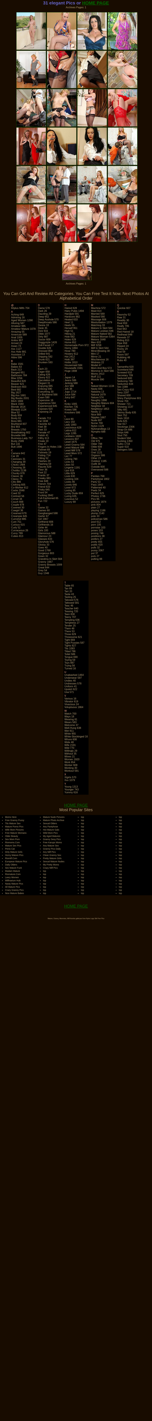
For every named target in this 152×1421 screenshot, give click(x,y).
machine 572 (98, 308)
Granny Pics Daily (52, 849)
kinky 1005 (71, 404)
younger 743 (71, 789)
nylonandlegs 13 (100, 428)
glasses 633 (45, 539)
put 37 (94, 553)
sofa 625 (122, 421)
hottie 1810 (71, 362)
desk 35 (42, 328)
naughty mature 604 (102, 403)
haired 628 (71, 308)
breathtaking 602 (20, 432)
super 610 (123, 446)
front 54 (43, 492)
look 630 (70, 476)
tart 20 (68, 591)
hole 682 (70, 336)
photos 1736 (98, 496)
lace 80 (69, 419)
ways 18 (69, 716)
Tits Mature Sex (13, 823)
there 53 (69, 631)
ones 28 (96, 449)
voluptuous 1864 (73, 707)
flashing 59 (44, 464)
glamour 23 (44, 536)
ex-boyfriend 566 (48, 394)
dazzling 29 (44, 313)
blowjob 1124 (18, 409)
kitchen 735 (71, 406)
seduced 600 (124, 378)
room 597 (123, 354)
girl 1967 (43, 519)
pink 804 (96, 504)
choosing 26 (18, 467)
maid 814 (96, 311)
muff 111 (96, 376)
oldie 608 (96, 446)
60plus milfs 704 (20, 308)
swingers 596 (124, 449)
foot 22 (42, 472)
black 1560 (17, 404)
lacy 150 (70, 422)
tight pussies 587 (74, 642)
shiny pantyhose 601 (129, 398)
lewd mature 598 (74, 447)
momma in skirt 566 (102, 371)
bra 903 (15, 426)
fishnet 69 (44, 449)
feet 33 (42, 429)
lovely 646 (71, 484)
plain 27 (95, 507)
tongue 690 (71, 657)
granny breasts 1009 (50, 564)
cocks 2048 (18, 490)
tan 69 (68, 588)
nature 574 (97, 397)
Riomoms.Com (12, 842)
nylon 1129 (97, 426)
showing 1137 (125, 406)
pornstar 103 (98, 527)
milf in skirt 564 (100, 348)
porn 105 (96, 524)
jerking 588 (71, 383)
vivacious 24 (71, 704)
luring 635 (71, 496)
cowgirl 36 (17, 510)
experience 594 (47, 403)
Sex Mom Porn (12, 839)
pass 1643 (97, 484)
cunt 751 (16, 521)
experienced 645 (47, 406)
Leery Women (12, 877)
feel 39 (42, 426)
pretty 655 (96, 541)
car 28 (15, 456)
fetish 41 (43, 435)
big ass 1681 (18, 395)
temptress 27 (72, 622)
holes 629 (70, 339)
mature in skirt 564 (101, 328)
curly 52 (16, 527)
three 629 (70, 634)
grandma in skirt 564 (50, 559)
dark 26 (42, 311)
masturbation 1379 (101, 322)
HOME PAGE (95, 2)
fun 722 (42, 501)
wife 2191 (70, 745)
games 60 (44, 510)
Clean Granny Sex (52, 855)
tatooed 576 (71, 600)
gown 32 (43, 556)
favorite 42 (44, 424)
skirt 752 (122, 415)
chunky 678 (18, 473)
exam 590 (44, 397)
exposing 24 (45, 411)
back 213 (16, 369)
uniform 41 (70, 686)
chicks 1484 (18, 464)
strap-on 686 (124, 429)
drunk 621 (44, 359)
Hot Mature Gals (51, 829)
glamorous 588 (46, 533)
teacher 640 (71, 608)
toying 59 (69, 660)
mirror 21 (96, 356)
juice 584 (70, 394)
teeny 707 (70, 617)
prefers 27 (96, 539)
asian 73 (16, 346)
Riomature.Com (13, 874)
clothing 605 (18, 484)
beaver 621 (17, 384)
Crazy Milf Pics (50, 868)
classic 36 (17, 476)
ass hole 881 (18, 351)
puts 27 (95, 556)
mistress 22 (97, 362)
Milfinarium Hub (12, 880)
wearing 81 (70, 719)
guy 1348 (43, 573)
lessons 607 (72, 439)
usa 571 (69, 692)
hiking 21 (70, 333)
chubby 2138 (18, 470)
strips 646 (123, 432)
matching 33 (98, 325)
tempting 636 (72, 620)
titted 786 (70, 651)
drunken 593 (45, 362)
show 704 (122, 401)
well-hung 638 (72, 728)
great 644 (43, 567)
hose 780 (70, 351)
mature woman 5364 (103, 336)
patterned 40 (98, 487)
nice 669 (96, 414)
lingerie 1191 (72, 467)
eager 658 (44, 371)
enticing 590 (45, 389)
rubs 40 (122, 360)
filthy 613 (43, 438)
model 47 (96, 365)
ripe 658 (122, 343)
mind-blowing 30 (100, 351)
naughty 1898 (99, 400)
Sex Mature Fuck (13, 868)
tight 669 (69, 640)
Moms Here (11, 817)
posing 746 (97, 533)
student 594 (124, 438)
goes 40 (43, 547)
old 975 (95, 441)
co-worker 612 (19, 487)
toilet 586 (69, 654)
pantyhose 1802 (100, 479)
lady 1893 (70, 424)
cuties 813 (17, 536)
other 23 (96, 458)
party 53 (96, 481)
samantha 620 (125, 366)
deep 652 (43, 316)
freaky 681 (44, 478)
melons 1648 (98, 339)
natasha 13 (97, 391)
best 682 (16, 389)
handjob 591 (72, 313)
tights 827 (70, 645)
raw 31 (121, 317)
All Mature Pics (12, 887)
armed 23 (16, 343)
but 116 (15, 444)
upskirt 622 (70, 689)
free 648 (43, 481)
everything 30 (46, 391)
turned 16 (70, 668)
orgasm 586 (98, 455)
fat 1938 (43, 421)
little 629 (70, 473)
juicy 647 (70, 397)
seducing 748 (125, 381)
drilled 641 (44, 353)
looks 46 (70, 481)
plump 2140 (97, 513)
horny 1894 (71, 348)
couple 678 (17, 504)
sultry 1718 (123, 444)
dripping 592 (45, 356)
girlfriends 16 (45, 524)
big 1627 (16, 392)
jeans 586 (70, 380)
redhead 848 (124, 334)
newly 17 (96, 411)
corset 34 (16, 499)
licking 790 (71, 459)
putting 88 (96, 559)
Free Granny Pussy (14, 820)
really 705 (123, 326)
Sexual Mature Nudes (53, 861)
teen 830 (69, 614)
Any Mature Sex (51, 845)
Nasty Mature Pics (14, 883)
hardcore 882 (72, 316)
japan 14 (70, 377)
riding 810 (123, 340)
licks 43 (69, 461)
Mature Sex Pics (13, 845)
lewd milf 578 (72, 450)
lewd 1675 (71, 442)
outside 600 (98, 466)
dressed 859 (45, 351)
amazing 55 (18, 331)
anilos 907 (17, 340)
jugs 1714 (70, 391)
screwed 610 (124, 372)
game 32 (43, 507)
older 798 (96, 444)
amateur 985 (18, 326)
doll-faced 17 (46, 345)
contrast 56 (17, 496)
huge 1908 (71, 371)
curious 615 (18, 524)
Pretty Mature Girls (52, 858)
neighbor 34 (98, 406)
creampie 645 (19, 516)
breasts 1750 (18, 429)
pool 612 (96, 521)
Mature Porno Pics (14, 826)
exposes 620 (45, 408)
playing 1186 (98, 510)
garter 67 (43, 516)
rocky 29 (122, 349)
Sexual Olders (50, 823)
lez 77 (68, 456)
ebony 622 (44, 377)
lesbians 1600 (73, 436)
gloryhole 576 (46, 541)
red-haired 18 (125, 331)
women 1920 (71, 759)
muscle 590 (97, 379)
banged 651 (18, 372)
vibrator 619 (71, 701)
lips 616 (69, 470)
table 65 (69, 585)
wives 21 (69, 756)
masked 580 (98, 316)
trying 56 (69, 665)
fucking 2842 (45, 495)
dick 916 (43, 331)
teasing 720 (71, 611)
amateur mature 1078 (23, 329)
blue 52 (15, 412)
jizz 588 (69, 386)
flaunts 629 (44, 466)
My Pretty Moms (51, 864)
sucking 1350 (124, 441)
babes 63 (16, 366)
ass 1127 (16, 349)
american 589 (19, 334)
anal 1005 (17, 337)
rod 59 (121, 351)
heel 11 (69, 322)
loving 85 (70, 490)
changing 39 (18, 461)
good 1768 (44, 550)
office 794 (97, 438)
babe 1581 (17, 364)
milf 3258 (96, 345)
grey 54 (42, 570)
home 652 (70, 342)
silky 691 (122, 409)
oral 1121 (96, 452)
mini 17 (95, 353)
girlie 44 (43, 527)
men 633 (96, 342)
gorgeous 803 (46, 553)
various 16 (70, 698)
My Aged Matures (51, 836)
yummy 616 (71, 792)
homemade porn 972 (77, 345)
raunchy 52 (124, 314)
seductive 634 (125, 384)
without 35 (70, 753)
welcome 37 (71, 725)
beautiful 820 (18, 381)
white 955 (70, 733)
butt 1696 (16, 446)
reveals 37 (123, 337)
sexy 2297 (123, 392)
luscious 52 (71, 499)
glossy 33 (43, 544)
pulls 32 (95, 547)
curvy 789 (17, 533)
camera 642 (18, 453)
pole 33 (95, 516)
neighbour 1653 (100, 408)
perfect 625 (97, 493)
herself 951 (71, 328)
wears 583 (70, 722)
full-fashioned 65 (48, 498)
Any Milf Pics (49, 852)
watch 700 (70, 713)
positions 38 (98, 536)
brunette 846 (18, 435)
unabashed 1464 (74, 675)
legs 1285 (70, 433)
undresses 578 (73, 683)
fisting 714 (44, 455)
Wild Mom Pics (50, 833)
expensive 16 (45, 400)
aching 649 (17, 314)
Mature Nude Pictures (53, 817)
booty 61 (16, 418)
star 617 (122, 424)
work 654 (69, 762)
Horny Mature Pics (14, 855)
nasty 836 (96, 389)
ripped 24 (123, 346)
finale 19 (43, 441)
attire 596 (16, 357)
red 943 (122, 329)
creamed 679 (18, 513)
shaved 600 (124, 395)
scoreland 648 (125, 369)
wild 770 (69, 748)
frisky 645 (44, 489)
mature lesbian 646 (102, 331)
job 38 (68, 389)
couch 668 (17, 501)
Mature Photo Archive (53, 820)
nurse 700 (97, 423)
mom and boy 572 (101, 368)
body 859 (16, 415)
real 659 (122, 323)
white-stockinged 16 (76, 736)
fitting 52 (43, 458)
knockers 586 (72, 412)
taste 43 (69, 594)
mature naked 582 (101, 333)
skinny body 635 (126, 412)
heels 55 (70, 325)
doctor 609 (44, 339)
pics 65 (95, 499)
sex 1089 (122, 386)
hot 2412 (70, 356)
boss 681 (16, 421)
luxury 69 (70, 501)
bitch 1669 (17, 401)
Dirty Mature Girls (13, 852)
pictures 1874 (98, 501)
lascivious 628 (73, 427)
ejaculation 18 (46, 380)
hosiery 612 (71, 353)
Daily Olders (11, 864)
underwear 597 (73, 677)
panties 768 (98, 476)
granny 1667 (45, 561)
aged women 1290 (22, 320)
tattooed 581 (71, 602)
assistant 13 (18, 354)
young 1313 (71, 786)
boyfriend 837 (19, 424)
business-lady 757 (22, 438)
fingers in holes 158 (50, 446)
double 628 (44, 348)
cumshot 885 (18, 519)
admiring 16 (18, 317)
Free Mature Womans (15, 833)
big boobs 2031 (20, 398)
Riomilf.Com (11, 858)
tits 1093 (69, 648)
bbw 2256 (16, 378)
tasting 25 (70, 597)
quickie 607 (124, 308)
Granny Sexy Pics (52, 839)
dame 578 (44, 308)
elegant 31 (44, 383)
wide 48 (69, 742)
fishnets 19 (44, 452)
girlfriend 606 (45, 521)
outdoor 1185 (99, 461)
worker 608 (70, 765)
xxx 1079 (69, 780)
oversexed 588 (99, 469)
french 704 (44, 484)
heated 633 (71, 319)
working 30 (70, 768)
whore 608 (70, 739)
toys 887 (69, 662)
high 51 (69, 331)
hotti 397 (70, 359)
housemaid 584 (73, 365)
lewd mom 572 (73, 453)
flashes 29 (44, 461)
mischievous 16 (100, 359)
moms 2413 (97, 373)
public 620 (97, 544)
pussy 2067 (97, 550)
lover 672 (70, 487)
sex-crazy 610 (125, 389)
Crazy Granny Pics (14, 890)
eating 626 (44, 374)
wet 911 (69, 730)
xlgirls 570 (70, 777)
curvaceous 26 (19, 530)
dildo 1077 (44, 333)
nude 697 (96, 420)
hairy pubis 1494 (74, 311)
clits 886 (16, 481)
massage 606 (98, 319)
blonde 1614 (18, 406)
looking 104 (71, 479)
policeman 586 (99, 519)
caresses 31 (18, 459)
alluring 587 (18, 323)
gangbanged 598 (48, 513)
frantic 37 (43, 475)
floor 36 (42, 469)
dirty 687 (43, 336)
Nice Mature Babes (14, 893)
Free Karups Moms (52, 842)
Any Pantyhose (50, 826)
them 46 (69, 628)
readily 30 (123, 320)
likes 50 (69, 464)
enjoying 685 (45, 386)
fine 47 (42, 444)
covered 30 (17, 507)
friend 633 (44, 486)
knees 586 (71, 409)
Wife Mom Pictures (14, 829)
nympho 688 (98, 431)
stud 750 (122, 435)
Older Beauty (11, 836)
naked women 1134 (102, 386)
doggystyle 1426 (47, 342)
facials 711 (44, 418)
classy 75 (16, 479)
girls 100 (43, 530)
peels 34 (96, 490)
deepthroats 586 (47, 322)
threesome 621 (73, 637)
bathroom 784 (19, 375)
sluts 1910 (123, 418)
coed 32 (16, 493)
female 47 (44, 432)
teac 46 (68, 605)
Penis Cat (10, 849)
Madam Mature (12, 871)
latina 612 (70, 430)
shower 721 (124, 404)
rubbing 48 (123, 357)
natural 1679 (98, 394)
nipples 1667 (98, 417)
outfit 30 (96, 464)
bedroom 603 (18, 386)
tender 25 (70, 625)
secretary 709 (125, 375)
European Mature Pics (16, 861)
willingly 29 (70, 750)
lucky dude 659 (74, 493)
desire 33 (43, 325)
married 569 (98, 313)
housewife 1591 (74, 368)
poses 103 (97, 530)
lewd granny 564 (75, 444)
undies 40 (70, 680)
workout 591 (71, 770)
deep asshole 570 (48, 319)
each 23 (42, 369)
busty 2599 (17, 441)
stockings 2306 (125, 426)
